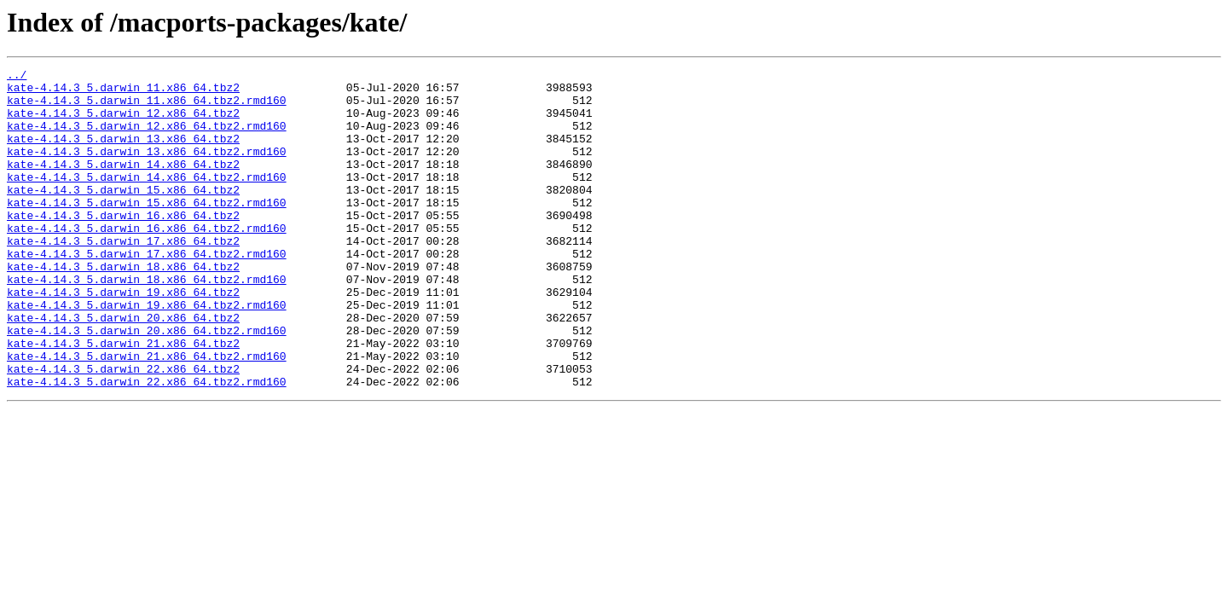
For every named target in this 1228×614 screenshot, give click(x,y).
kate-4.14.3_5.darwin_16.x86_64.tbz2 (123, 245)
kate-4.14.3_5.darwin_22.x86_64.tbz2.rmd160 (147, 445)
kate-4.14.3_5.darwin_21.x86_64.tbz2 (123, 399)
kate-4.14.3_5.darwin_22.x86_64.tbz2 (123, 429)
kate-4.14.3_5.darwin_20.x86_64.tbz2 (123, 368)
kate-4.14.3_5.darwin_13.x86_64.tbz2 (123, 153)
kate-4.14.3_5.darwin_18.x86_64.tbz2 (123, 307)
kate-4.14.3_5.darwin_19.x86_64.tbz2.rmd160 (147, 353)
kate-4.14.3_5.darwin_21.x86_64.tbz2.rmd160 (147, 414)
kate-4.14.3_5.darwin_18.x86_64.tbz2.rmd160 (147, 322)
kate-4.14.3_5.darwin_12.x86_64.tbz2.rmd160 (147, 138)
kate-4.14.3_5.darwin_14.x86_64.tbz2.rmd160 (147, 199)
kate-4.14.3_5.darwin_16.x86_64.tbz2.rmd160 (147, 261)
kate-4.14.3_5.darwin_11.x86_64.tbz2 (123, 92)
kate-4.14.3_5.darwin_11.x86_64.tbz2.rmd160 (147, 107)
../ (16, 76)
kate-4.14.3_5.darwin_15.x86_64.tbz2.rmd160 (147, 230)
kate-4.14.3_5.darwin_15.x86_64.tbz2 (123, 215)
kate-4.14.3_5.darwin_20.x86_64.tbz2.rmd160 (147, 383)
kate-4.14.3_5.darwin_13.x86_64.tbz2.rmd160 (147, 169)
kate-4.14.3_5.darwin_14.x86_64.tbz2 (123, 184)
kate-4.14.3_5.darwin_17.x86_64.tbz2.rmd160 (147, 291)
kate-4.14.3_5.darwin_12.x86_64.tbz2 (123, 122)
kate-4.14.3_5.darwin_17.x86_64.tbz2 (123, 276)
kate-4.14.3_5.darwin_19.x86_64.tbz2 (123, 337)
